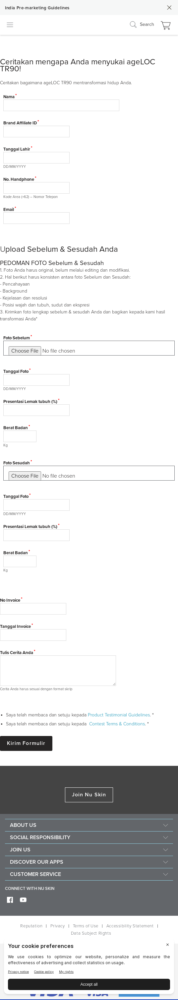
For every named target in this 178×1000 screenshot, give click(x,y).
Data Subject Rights (91, 933)
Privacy (57, 926)
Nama (9, 97)
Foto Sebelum (16, 338)
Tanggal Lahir (16, 149)
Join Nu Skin (89, 794)
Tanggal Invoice (15, 626)
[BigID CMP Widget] (89, 967)
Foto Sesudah (16, 463)
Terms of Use (85, 926)
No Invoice (10, 600)
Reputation (31, 926)
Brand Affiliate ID (20, 123)
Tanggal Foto (16, 371)
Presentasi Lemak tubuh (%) (30, 401)
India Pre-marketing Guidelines (37, 8)
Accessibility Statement (130, 926)
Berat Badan (15, 428)
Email (8, 209)
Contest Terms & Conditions (117, 724)
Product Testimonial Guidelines (119, 715)
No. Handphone (18, 179)
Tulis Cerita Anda (16, 652)
